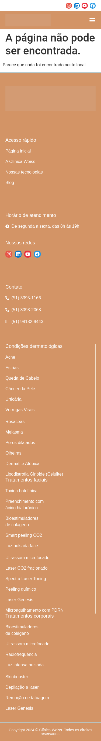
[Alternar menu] (92, 20)
